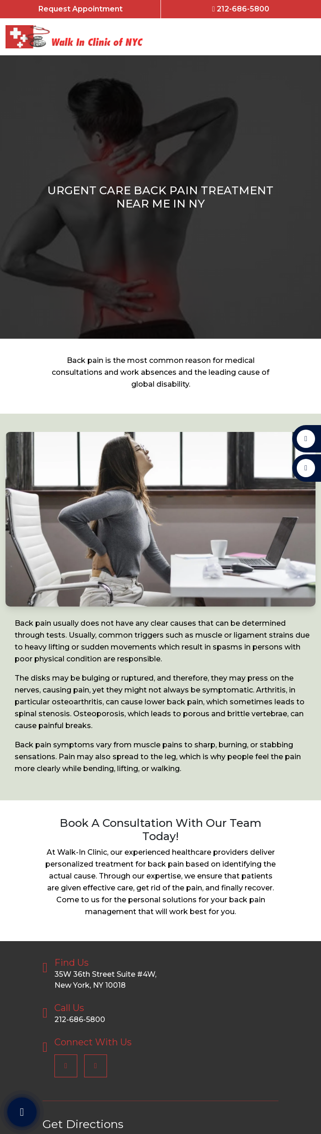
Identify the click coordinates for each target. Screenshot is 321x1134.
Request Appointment (80, 9)
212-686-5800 (240, 9)
